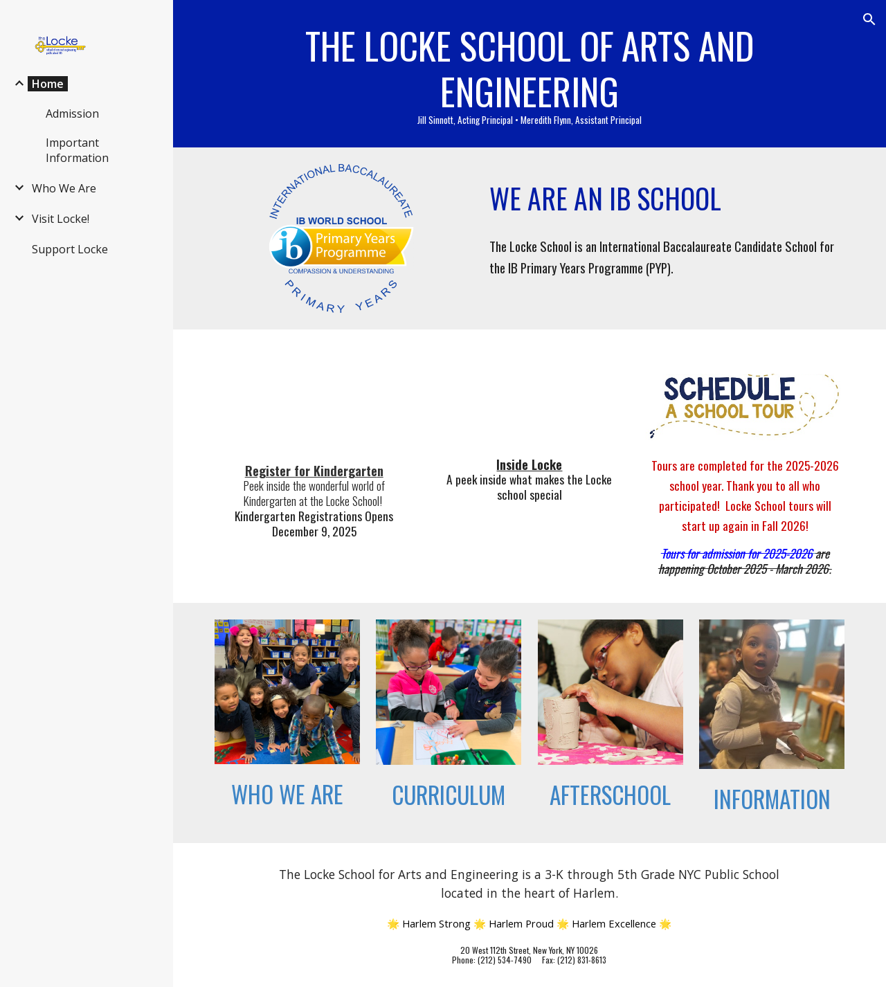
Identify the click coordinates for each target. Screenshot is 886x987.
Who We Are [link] (64, 188)
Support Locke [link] (70, 249)
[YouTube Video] (314, 399)
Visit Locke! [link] (60, 218)
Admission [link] (72, 113)
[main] (530, 74)
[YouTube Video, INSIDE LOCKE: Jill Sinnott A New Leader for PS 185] (529, 396)
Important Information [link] (77, 150)
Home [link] (48, 83)
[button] (869, 19)
